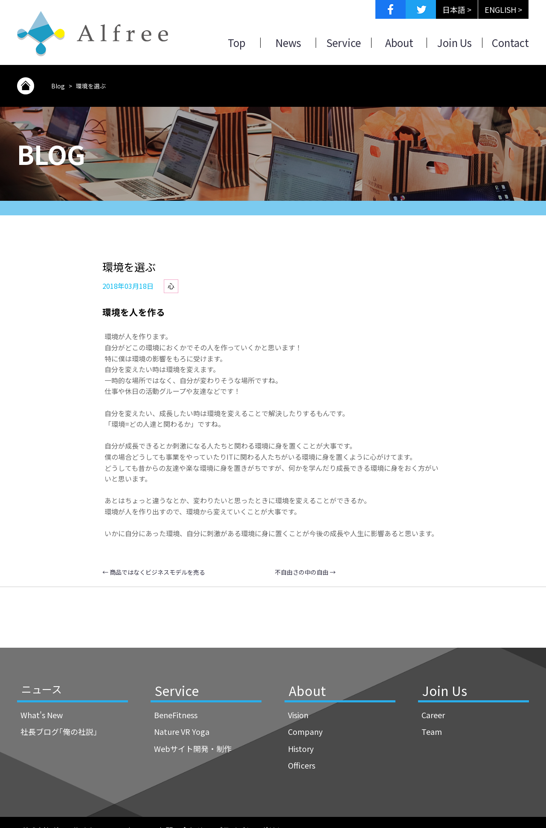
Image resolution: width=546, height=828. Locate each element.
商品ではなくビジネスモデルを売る (153, 572)
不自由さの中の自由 (305, 572)
